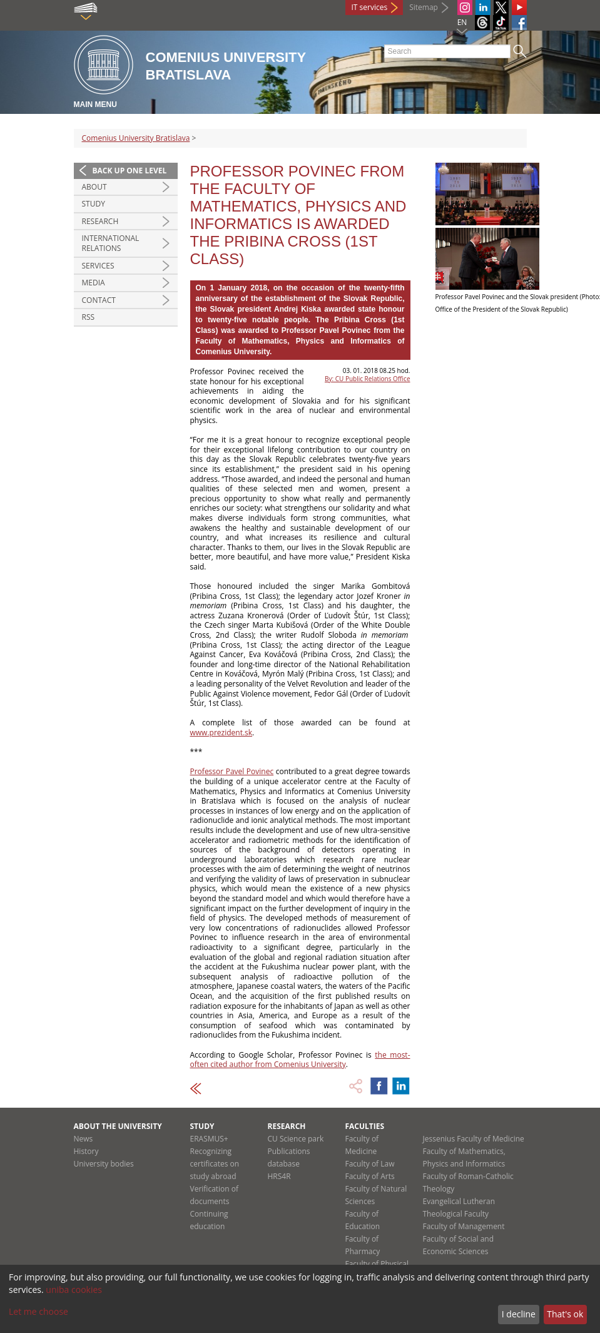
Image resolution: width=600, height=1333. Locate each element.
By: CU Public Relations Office (367, 378)
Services (98, 265)
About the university (118, 1126)
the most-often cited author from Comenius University (300, 1060)
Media (93, 282)
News (83, 1138)
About (94, 186)
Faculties (365, 1126)
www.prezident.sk (221, 732)
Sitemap (423, 7)
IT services (370, 7)
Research (100, 221)
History (86, 1151)
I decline (519, 1314)
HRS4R (279, 1176)
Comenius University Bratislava (136, 138)
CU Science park (296, 1138)
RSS (88, 317)
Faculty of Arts (370, 1176)
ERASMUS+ (209, 1138)
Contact (99, 300)
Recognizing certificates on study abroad (215, 1164)
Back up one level (130, 170)
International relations (111, 243)
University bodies (104, 1163)
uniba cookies (74, 1289)
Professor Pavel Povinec (232, 771)
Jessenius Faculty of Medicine (473, 1138)
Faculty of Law (370, 1163)
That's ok (565, 1314)
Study (93, 203)
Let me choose (38, 1311)
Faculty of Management (464, 1226)
